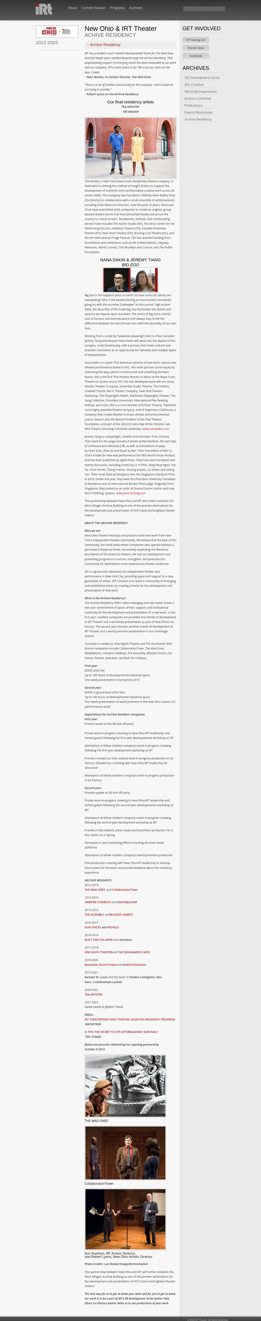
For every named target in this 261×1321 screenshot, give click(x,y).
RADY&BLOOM (127, 900)
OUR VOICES (93, 925)
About (72, 8)
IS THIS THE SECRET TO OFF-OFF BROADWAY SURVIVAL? (121, 1030)
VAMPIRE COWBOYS (98, 900)
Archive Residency (105, 43)
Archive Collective (198, 96)
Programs (117, 8)
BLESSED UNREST (121, 912)
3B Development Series (202, 75)
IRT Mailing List (195, 38)
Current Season (93, 8)
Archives (135, 8)
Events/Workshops (199, 110)
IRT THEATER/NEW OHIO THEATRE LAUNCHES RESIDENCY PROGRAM (130, 1017)
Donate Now (196, 46)
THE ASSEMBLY (94, 912)
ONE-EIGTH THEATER (98, 950)
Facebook (196, 54)
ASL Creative (194, 82)
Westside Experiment (201, 89)
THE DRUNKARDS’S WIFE (134, 950)
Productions (194, 103)
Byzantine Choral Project (101, 962)
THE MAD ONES (95, 888)
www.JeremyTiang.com (131, 491)
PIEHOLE (113, 925)
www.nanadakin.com (155, 427)
